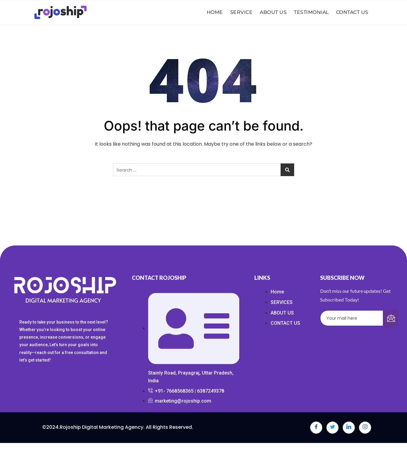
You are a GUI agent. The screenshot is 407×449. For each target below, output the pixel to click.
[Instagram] (365, 428)
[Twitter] (332, 428)
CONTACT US (352, 12)
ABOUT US (273, 12)
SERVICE (241, 12)
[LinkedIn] (349, 428)
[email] (351, 318)
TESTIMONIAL (311, 12)
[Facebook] (316, 428)
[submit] (390, 319)
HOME (215, 12)
